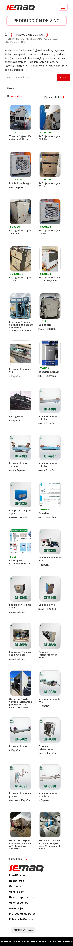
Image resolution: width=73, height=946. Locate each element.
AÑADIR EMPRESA (23, 929)
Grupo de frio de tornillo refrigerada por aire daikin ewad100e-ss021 (20, 703)
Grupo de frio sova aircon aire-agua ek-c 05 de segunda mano (49, 844)
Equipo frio (44, 324)
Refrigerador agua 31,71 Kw (20, 232)
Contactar (16, 886)
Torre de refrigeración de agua (48, 654)
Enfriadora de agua (20, 183)
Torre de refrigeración (46, 748)
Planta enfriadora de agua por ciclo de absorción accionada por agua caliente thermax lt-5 (21, 329)
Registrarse (16, 881)
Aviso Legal (16, 908)
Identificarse (17, 875)
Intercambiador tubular (47, 418)
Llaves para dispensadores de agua (19, 563)
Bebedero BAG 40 (48, 371)
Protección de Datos (22, 913)
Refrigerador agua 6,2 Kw (49, 232)
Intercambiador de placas (20, 795)
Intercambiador (18, 746)
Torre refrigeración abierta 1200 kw (20, 138)
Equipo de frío (46, 604)
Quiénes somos (18, 903)
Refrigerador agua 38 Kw (20, 279)
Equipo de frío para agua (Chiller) (20, 653)
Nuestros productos (21, 897)
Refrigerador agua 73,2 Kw (49, 138)
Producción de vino (36, 21)
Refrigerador (16, 416)
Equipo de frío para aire (49, 559)
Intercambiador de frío (20, 370)
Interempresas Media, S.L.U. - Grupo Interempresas (42, 941)
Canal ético (16, 892)
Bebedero (44, 513)
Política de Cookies (21, 919)
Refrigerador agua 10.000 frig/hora (49, 279)
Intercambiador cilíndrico (47, 795)
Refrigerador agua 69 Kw (49, 185)
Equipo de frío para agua (20, 512)
